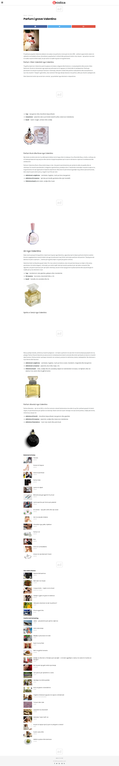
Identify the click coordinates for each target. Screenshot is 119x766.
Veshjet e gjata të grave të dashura (44, 595)
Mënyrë (25, 15)
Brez (34, 539)
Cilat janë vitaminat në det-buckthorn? (45, 603)
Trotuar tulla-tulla (38, 702)
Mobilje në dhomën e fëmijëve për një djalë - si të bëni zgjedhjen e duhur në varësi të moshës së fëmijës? (62, 658)
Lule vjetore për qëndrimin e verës (43, 673)
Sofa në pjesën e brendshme (42, 687)
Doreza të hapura (38, 465)
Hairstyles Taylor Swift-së (40, 717)
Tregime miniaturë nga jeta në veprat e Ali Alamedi (48, 695)
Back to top (59, 758)
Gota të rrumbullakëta (40, 547)
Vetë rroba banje (38, 628)
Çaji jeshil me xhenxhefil (40, 710)
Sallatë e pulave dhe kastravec (42, 739)
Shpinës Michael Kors (39, 573)
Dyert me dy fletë (38, 643)
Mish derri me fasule (39, 581)
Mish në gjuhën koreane (40, 650)
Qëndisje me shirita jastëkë (41, 680)
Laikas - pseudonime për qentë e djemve (45, 621)
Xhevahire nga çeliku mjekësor (42, 524)
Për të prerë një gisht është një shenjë (44, 665)
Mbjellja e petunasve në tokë (41, 636)
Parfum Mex (37, 480)
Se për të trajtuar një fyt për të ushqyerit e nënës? (48, 724)
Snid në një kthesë (38, 473)
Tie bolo (35, 458)
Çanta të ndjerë (38, 487)
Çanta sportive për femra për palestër (44, 502)
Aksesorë (30, 15)
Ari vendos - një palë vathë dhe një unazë (45, 510)
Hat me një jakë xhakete (40, 517)
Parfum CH (36, 532)
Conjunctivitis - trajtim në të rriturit (43, 588)
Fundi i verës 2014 (38, 732)
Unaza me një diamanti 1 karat (42, 554)
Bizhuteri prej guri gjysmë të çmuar (43, 495)
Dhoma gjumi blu (38, 610)
